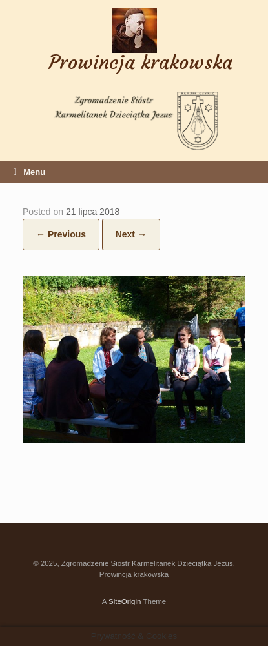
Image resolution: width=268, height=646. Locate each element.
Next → (131, 234)
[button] (134, 359)
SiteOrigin (124, 601)
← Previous (61, 234)
